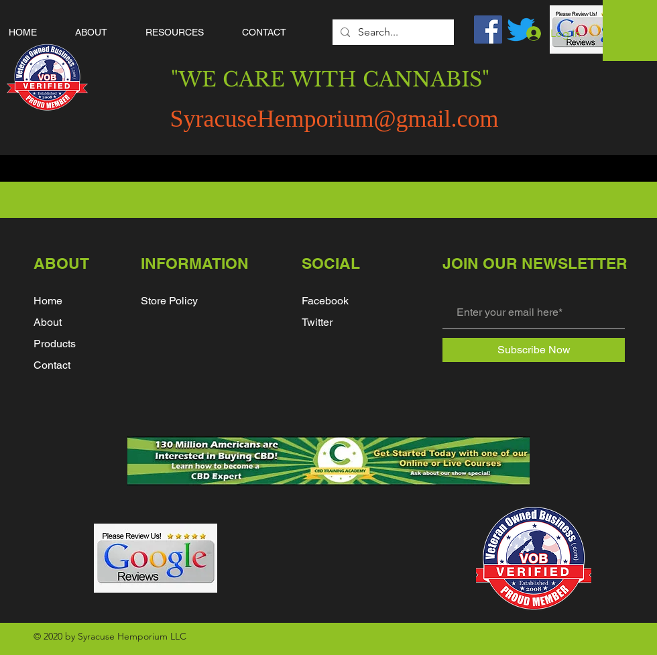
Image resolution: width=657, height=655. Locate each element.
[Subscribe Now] (533, 350)
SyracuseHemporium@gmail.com (334, 118)
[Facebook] (488, 29)
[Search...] (392, 32)
